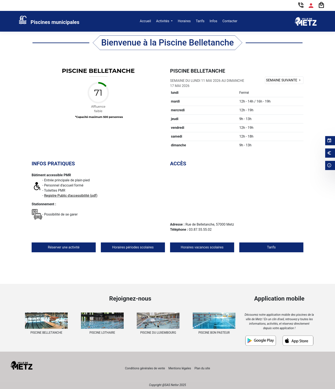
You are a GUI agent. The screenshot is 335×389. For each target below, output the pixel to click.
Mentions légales (179, 368)
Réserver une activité (63, 247)
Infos (213, 21)
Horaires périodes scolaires (133, 247)
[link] (48, 21)
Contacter (229, 21)
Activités (163, 21)
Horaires (184, 21)
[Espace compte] (311, 5)
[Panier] (321, 5)
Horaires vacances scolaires (202, 247)
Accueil (145, 21)
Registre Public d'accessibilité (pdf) (70, 196)
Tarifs (200, 21)
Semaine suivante (283, 80)
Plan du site (202, 368)
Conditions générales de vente (145, 368)
